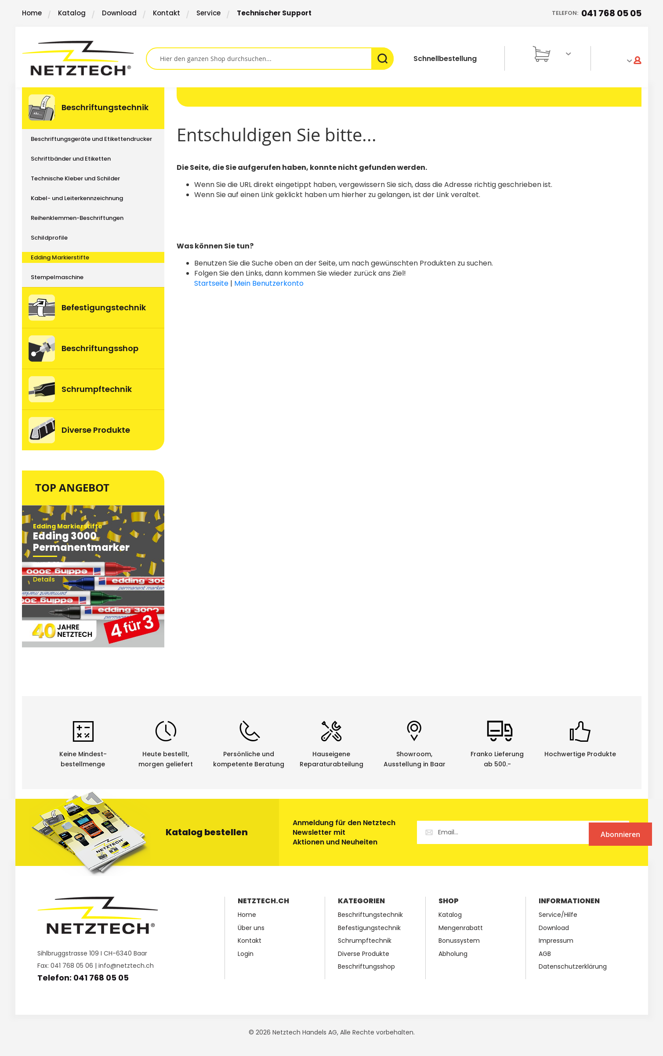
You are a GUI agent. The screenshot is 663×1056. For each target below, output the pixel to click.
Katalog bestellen (207, 832)
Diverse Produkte (363, 954)
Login (246, 954)
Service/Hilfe (558, 915)
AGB (545, 954)
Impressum (556, 941)
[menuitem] (93, 108)
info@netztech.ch (126, 965)
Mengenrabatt (460, 928)
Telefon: (596, 13)
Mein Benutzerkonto (269, 283)
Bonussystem (459, 941)
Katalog (72, 13)
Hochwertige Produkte (580, 754)
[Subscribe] (593, 832)
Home (32, 13)
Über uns (251, 928)
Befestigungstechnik (369, 928)
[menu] (93, 268)
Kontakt (166, 13)
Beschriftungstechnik (370, 915)
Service (208, 13)
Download (119, 13)
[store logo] (84, 58)
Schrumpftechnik (364, 941)
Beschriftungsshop (366, 967)
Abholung (452, 954)
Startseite (211, 283)
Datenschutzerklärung (573, 967)
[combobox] (270, 58)
